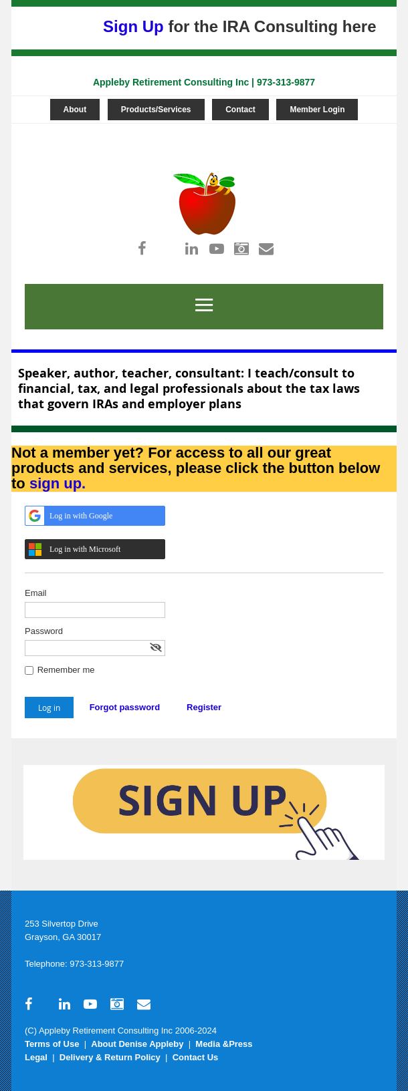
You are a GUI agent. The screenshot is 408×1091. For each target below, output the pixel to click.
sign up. (57, 483)
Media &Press (223, 1044)
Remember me (66, 670)
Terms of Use (52, 1044)
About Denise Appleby (137, 1044)
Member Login (317, 109)
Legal (36, 1057)
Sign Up (133, 26)
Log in (199, 130)
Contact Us (196, 1057)
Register (204, 707)
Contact (240, 109)
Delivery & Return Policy (110, 1057)
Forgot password (125, 707)
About (75, 109)
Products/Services (156, 109)
